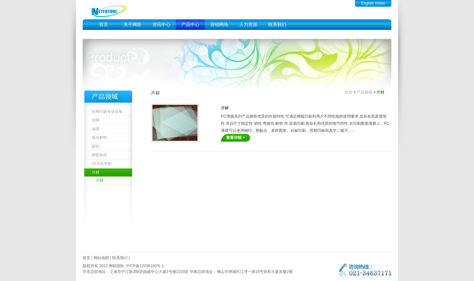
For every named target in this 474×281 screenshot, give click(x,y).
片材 (95, 172)
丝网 (95, 120)
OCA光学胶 (102, 163)
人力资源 (248, 24)
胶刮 (95, 146)
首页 (103, 24)
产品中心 (190, 24)
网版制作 (99, 155)
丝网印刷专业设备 (107, 111)
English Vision (373, 3)
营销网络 (219, 24)
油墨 (95, 129)
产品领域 (364, 92)
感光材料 (99, 137)
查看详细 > (235, 137)
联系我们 (277, 24)
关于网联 (132, 24)
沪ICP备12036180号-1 (144, 266)
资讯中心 (161, 24)
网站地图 (101, 258)
